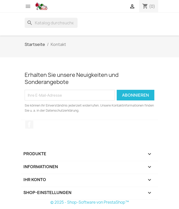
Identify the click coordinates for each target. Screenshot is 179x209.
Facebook (29, 124)
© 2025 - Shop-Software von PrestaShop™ (89, 202)
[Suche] (51, 23)
